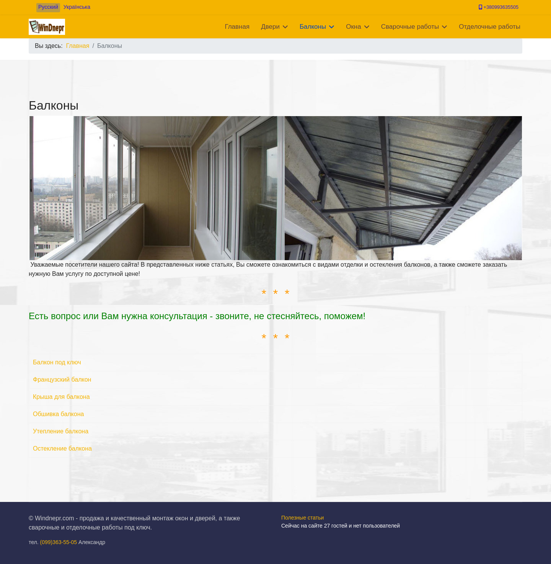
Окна (353, 26)
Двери (270, 26)
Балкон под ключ (57, 362)
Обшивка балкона (58, 414)
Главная (237, 26)
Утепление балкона (60, 431)
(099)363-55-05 (58, 542)
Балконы (313, 26)
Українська (77, 7)
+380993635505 (501, 7)
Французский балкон (62, 379)
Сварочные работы (410, 26)
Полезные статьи (302, 518)
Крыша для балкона (61, 396)
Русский (48, 7)
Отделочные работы (489, 26)
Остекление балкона (62, 448)
